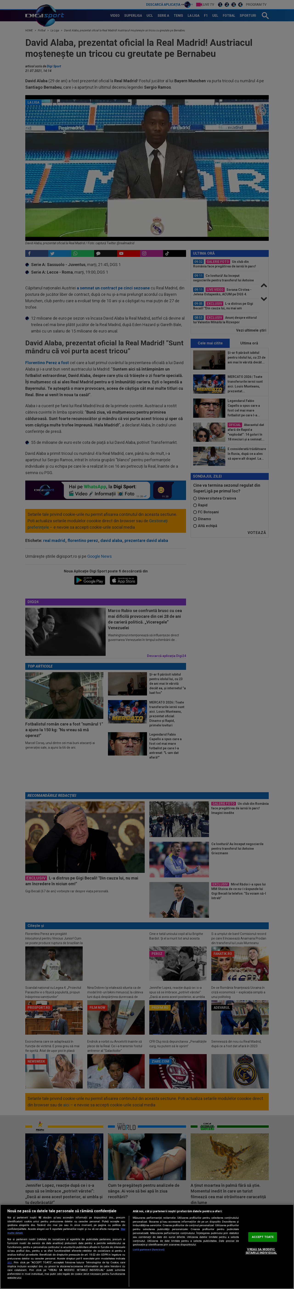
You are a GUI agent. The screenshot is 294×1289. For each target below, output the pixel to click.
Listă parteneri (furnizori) (148, 1249)
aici (9, 1262)
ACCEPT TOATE (263, 1237)
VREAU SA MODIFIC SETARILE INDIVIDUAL (261, 1251)
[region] (147, 1246)
